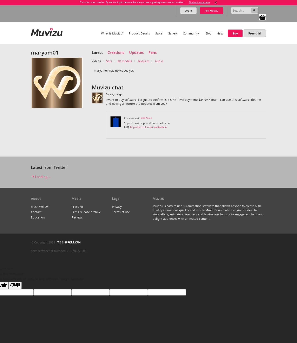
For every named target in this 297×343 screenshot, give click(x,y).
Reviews (77, 217)
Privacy (117, 207)
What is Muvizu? (112, 33)
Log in (188, 10)
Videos (96, 61)
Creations (115, 52)
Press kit (77, 207)
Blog (208, 33)
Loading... (40, 176)
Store (159, 33)
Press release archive (86, 212)
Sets (109, 61)
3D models (124, 61)
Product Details (139, 33)
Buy (235, 33)
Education (38, 217)
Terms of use (121, 212)
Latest (97, 52)
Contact (36, 212)
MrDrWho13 (146, 118)
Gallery (173, 33)
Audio (159, 61)
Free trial (254, 33)
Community (191, 33)
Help (220, 33)
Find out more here (199, 2)
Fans (152, 52)
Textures (144, 61)
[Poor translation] (15, 285)
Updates (136, 52)
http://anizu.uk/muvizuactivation (148, 127)
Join (211, 10)
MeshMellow (39, 207)
